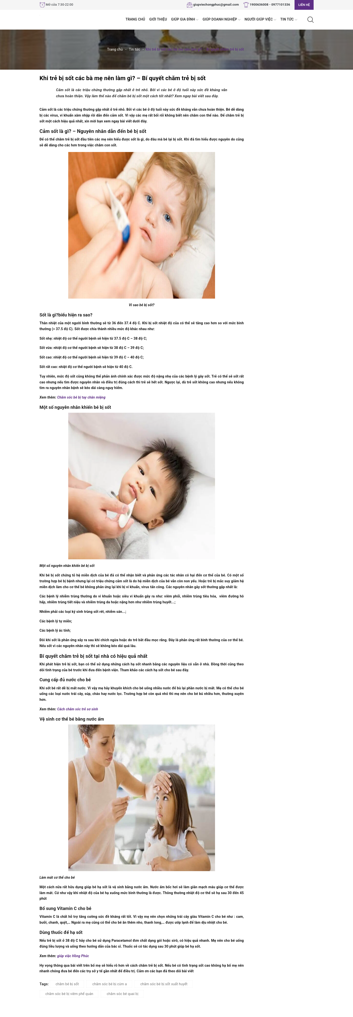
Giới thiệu (158, 19)
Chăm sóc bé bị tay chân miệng (81, 397)
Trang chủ (135, 19)
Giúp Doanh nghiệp (221, 20)
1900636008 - (260, 4)
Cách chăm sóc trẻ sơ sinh (78, 709)
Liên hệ (304, 5)
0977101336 (280, 4)
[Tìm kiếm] (310, 19)
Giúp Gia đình (185, 20)
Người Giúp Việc (260, 20)
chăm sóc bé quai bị (122, 994)
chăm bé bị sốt (67, 984)
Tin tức (288, 20)
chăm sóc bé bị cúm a (109, 984)
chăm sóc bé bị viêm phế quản (69, 994)
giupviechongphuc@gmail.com (216, 4)
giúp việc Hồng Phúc (73, 956)
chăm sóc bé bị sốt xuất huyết (164, 984)
